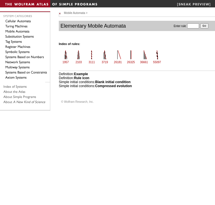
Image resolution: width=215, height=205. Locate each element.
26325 (131, 62)
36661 (144, 62)
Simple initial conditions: (95, 82)
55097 (157, 62)
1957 (65, 62)
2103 (79, 62)
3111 (92, 62)
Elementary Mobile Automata (93, 26)
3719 (105, 62)
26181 (118, 62)
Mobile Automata (74, 13)
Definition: (73, 74)
